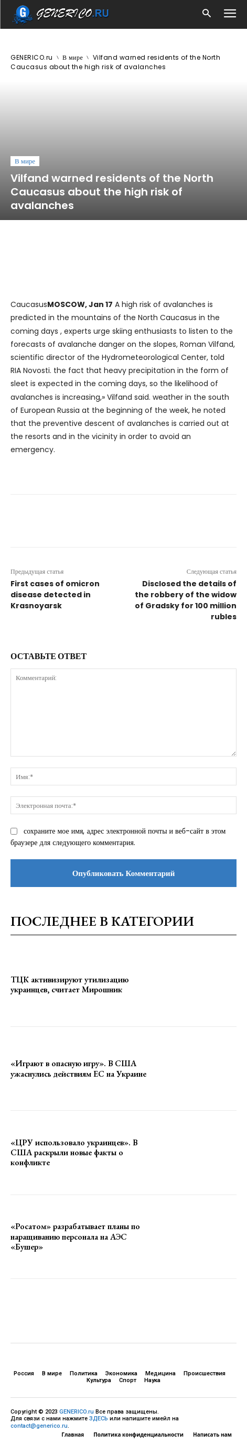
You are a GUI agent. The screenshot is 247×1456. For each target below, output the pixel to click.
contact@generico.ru (39, 1425)
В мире (72, 57)
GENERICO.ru (31, 57)
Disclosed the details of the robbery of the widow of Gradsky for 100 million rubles (186, 600)
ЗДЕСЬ (98, 1418)
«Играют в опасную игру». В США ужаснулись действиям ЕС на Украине (78, 1068)
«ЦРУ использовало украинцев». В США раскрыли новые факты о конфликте (73, 1152)
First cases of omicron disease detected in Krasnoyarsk (55, 594)
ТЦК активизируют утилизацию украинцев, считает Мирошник (69, 984)
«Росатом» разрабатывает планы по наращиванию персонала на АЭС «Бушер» (75, 1236)
